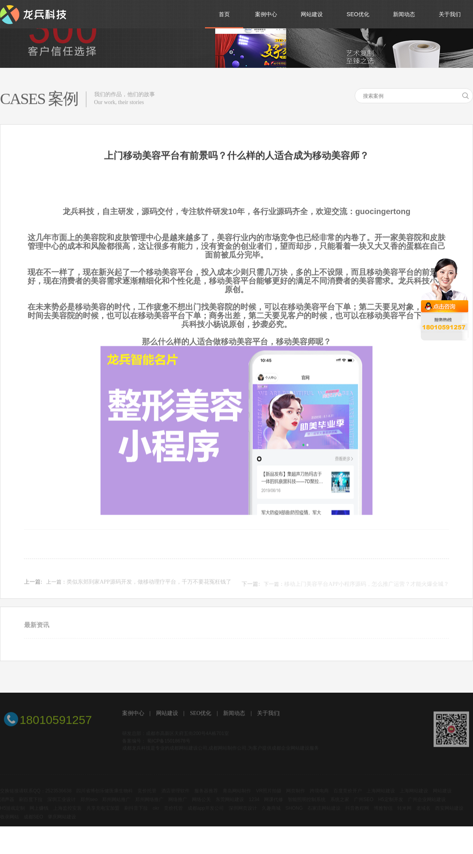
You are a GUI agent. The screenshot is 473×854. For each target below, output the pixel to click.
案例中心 (133, 714)
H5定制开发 (390, 804)
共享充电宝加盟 (102, 813)
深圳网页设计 (243, 813)
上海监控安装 (67, 813)
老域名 (423, 813)
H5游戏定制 (12, 813)
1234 (254, 804)
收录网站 (9, 821)
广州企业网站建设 (427, 804)
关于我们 (268, 714)
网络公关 (201, 804)
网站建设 (167, 714)
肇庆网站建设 (62, 821)
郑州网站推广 (116, 804)
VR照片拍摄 (268, 795)
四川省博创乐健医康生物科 (104, 795)
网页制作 (295, 795)
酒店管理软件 (175, 795)
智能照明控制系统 (307, 804)
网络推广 (177, 804)
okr (156, 813)
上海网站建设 (381, 795)
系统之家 (339, 804)
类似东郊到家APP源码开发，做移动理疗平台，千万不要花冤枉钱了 (149, 585)
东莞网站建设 (230, 804)
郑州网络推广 (149, 804)
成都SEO (33, 821)
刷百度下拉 (31, 804)
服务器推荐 (206, 795)
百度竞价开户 (347, 795)
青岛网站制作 (237, 795)
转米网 (404, 813)
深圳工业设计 (61, 804)
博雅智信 (383, 813)
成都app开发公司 (206, 813)
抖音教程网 (357, 813)
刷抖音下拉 (136, 813)
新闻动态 (234, 714)
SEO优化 (200, 714)
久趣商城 (271, 813)
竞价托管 (147, 795)
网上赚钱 (39, 813)
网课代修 (273, 804)
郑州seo (88, 804)
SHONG (294, 813)
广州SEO (363, 804)
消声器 (7, 804)
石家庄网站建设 (324, 813)
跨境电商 (319, 795)
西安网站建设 (449, 813)
